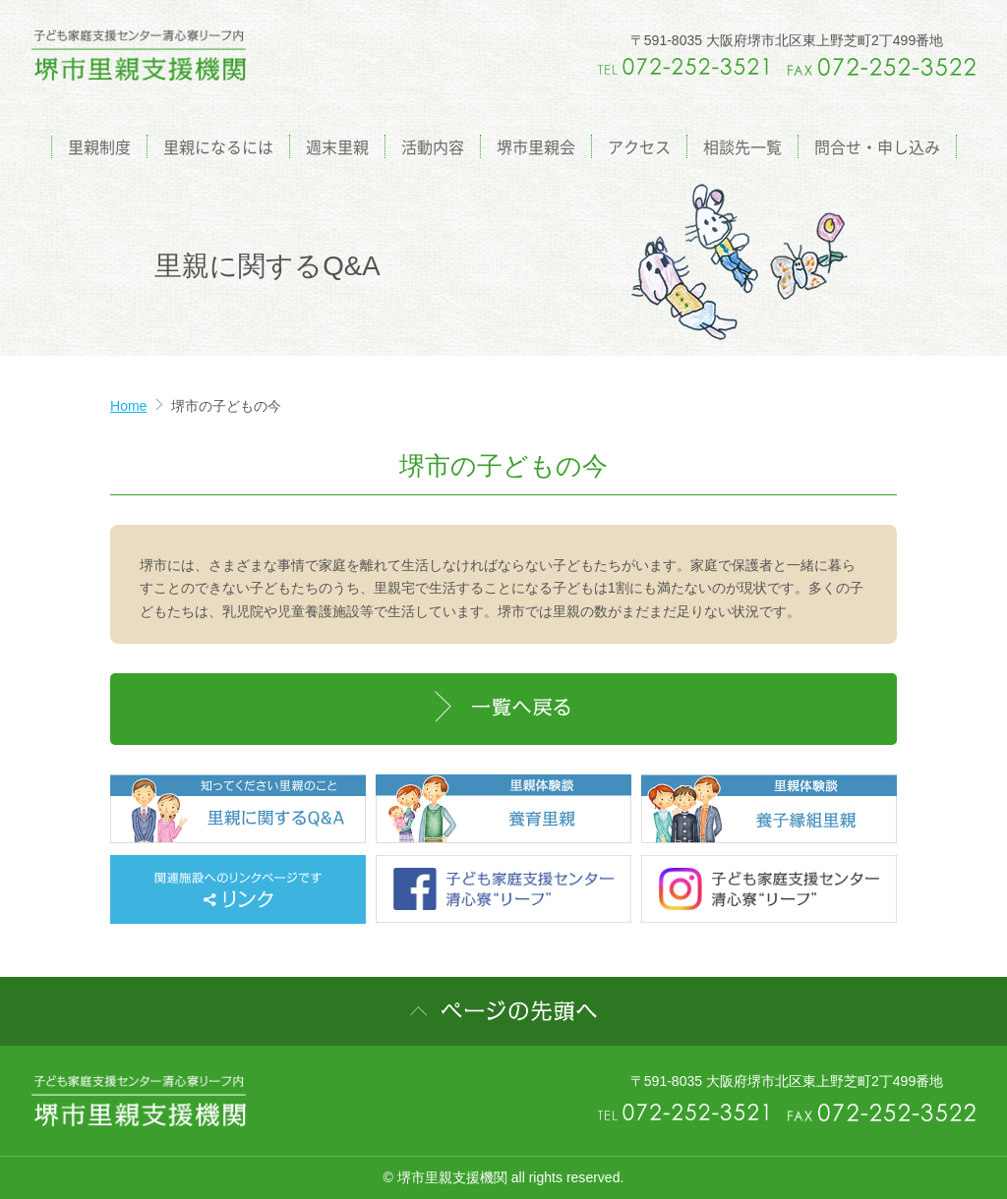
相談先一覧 (742, 146)
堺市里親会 (536, 146)
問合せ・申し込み (877, 146)
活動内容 (432, 146)
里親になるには (218, 146)
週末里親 (337, 146)
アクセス (639, 146)
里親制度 (99, 146)
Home (128, 406)
